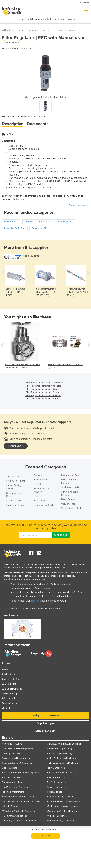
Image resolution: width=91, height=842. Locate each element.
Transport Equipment (56, 787)
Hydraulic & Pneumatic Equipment (33, 30)
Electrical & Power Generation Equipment (21, 772)
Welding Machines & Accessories (62, 806)
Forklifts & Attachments (13, 792)
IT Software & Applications (14, 816)
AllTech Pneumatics (22, 48)
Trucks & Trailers (54, 792)
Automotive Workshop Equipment (17, 748)
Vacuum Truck (68, 503)
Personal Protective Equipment (61, 772)
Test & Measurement (56, 782)
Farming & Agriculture (12, 782)
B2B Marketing (9, 684)
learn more (15, 446)
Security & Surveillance (57, 777)
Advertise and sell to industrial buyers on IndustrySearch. (34, 608)
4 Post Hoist (12, 476)
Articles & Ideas (9, 674)
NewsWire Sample (10, 693)
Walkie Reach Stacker (72, 508)
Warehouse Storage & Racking (61, 796)
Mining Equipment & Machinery (61, 758)
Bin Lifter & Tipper (15, 480)
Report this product (79, 205)
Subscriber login (45, 731)
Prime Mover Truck (43, 505)
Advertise (84, 2)
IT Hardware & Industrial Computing (18, 811)
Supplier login (45, 723)
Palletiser (38, 496)
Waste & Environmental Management (64, 801)
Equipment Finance (16, 505)
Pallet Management (56, 768)
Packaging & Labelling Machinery (62, 763)
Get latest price (11, 42)
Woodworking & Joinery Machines (62, 811)
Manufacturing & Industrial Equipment (64, 743)
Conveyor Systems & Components (18, 763)
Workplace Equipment (57, 816)
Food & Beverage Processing (15, 787)
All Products (8, 30)
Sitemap (6, 708)
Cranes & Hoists (9, 768)
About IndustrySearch (12, 679)
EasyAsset (36, 600)
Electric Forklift (14, 500)
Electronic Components (13, 777)
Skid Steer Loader (70, 487)
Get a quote (45, 835)
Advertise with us (10, 698)
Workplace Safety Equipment (60, 820)
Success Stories (9, 703)
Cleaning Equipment (11, 753)
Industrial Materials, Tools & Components (21, 801)
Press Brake (40, 500)
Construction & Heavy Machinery (17, 758)
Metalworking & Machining (59, 753)
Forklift (37, 484)
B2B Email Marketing (12, 688)
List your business (45, 715)
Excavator (39, 475)
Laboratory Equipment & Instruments (19, 820)
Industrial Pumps (10, 806)
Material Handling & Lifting (59, 748)
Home (5, 669)
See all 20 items (31, 256)
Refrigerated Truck (71, 475)
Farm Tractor (40, 479)
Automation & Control (12, 743)
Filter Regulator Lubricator (64, 30)
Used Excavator (69, 499)
